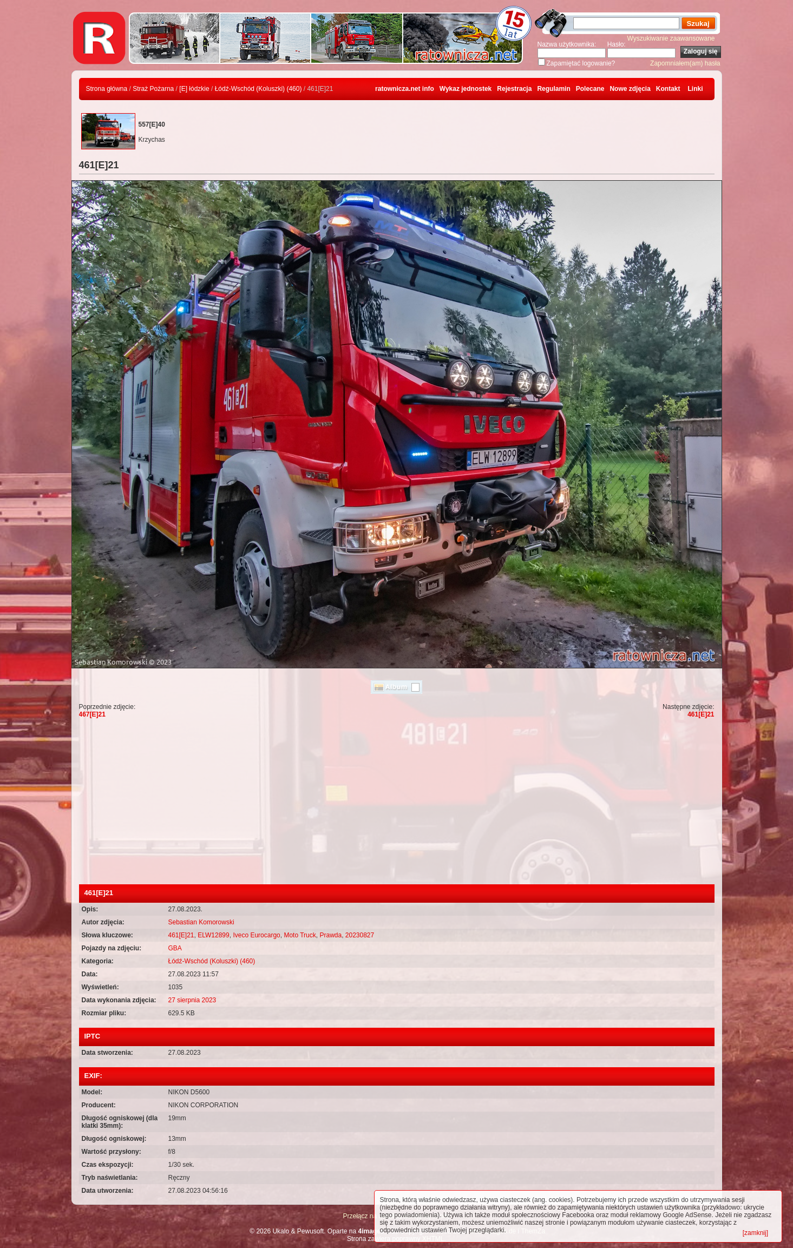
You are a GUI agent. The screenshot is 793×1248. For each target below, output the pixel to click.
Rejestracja (514, 89)
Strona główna (107, 89)
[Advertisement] (397, 803)
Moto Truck (300, 935)
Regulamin (553, 89)
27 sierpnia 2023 (192, 1000)
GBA (175, 948)
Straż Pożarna (153, 89)
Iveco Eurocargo (256, 935)
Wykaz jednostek (465, 89)
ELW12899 (213, 935)
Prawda (330, 935)
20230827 (359, 935)
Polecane (590, 89)
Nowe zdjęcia (630, 89)
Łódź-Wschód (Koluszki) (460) (258, 89)
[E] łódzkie (194, 89)
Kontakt (668, 89)
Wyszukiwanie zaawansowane (671, 38)
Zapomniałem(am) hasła (685, 63)
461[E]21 (700, 714)
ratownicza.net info (404, 89)
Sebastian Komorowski (201, 922)
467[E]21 (92, 714)
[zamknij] (755, 1233)
